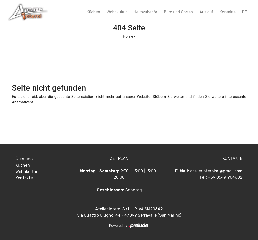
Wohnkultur (116, 12)
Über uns (24, 158)
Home (128, 36)
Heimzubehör (145, 12)
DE (244, 12)
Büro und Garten (178, 12)
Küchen (93, 12)
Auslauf (206, 12)
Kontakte (227, 12)
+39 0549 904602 (225, 177)
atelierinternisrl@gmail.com (216, 171)
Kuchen (23, 165)
